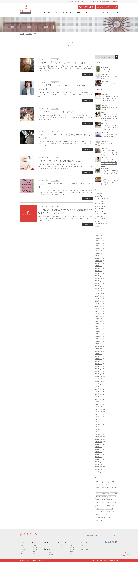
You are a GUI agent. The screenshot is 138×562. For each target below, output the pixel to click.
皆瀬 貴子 (98, 206)
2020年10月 (98, 321)
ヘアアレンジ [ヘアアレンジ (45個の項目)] (100, 502)
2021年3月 (98, 308)
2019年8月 (98, 356)
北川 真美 (98, 218)
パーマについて (100, 223)
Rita (22, 553)
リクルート (85, 2)
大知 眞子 (98, 196)
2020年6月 (98, 331)
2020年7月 (98, 328)
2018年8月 (98, 386)
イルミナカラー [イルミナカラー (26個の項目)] (101, 496)
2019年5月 (98, 364)
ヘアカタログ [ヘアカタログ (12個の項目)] (111, 502)
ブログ (84, 547)
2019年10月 (98, 351)
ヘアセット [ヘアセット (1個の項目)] (99, 508)
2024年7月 (98, 258)
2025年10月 (98, 238)
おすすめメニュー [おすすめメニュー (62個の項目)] (102, 485)
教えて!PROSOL (100, 221)
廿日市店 (29, 34)
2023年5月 (98, 271)
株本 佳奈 (98, 208)
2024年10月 (98, 253)
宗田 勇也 (98, 211)
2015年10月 (98, 469)
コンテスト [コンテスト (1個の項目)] (112, 496)
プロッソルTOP (74, 2)
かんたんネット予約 (107, 7)
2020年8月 (98, 326)
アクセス (115, 2)
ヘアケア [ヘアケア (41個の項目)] (99, 505)
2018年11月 (98, 379)
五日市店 (23, 547)
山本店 (22, 545)
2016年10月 (98, 442)
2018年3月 (98, 399)
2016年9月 (98, 444)
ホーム (22, 34)
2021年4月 (98, 306)
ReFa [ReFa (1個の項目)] (98, 482)
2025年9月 (98, 241)
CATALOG (48, 549)
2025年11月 (98, 235)
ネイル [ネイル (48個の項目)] (110, 499)
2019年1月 (98, 374)
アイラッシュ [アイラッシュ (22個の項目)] (100, 490)
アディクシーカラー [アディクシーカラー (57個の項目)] (102, 493)
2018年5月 (98, 394)
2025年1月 (98, 248)
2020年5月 (98, 334)
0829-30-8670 (86, 7)
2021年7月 (98, 298)
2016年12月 (98, 437)
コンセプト (48, 545)
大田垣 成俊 (99, 216)
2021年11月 (98, 291)
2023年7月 (98, 266)
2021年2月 (98, 311)
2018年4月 (98, 396)
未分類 (97, 226)
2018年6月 (98, 391)
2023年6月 (98, 268)
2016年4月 (98, 454)
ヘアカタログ (48, 552)
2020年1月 (98, 344)
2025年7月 (98, 246)
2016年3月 (98, 457)
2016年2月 (98, 459)
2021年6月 (98, 301)
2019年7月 (98, 359)
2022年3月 (98, 281)
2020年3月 (98, 339)
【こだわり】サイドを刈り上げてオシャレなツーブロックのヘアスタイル (109, 127)
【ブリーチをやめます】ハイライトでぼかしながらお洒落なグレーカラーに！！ (109, 153)
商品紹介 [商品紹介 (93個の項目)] (110, 511)
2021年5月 (98, 303)
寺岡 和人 (98, 201)
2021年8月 (98, 296)
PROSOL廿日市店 (100, 198)
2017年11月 (98, 409)
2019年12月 (98, 346)
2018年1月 (98, 404)
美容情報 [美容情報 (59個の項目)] (111, 517)
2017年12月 (98, 406)
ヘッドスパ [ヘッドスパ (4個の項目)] (109, 508)
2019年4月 (98, 366)
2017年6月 (98, 421)
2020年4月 (98, 336)
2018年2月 (98, 401)
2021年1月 (98, 313)
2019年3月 (98, 369)
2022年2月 (98, 283)
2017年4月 (98, 427)
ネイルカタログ (49, 554)
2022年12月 (98, 278)
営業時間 (106, 2)
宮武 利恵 (98, 203)
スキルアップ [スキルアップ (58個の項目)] (100, 499)
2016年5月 (98, 452)
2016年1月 (98, 462)
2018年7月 (98, 389)
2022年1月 (98, 286)
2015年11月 (98, 467)
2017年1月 (98, 434)
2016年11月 (98, 439)
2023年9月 (98, 263)
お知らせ (84, 545)
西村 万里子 (99, 213)
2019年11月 (98, 349)
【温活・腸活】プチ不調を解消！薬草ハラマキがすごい (109, 136)
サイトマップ (95, 2)
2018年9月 (98, 384)
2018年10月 (98, 381)
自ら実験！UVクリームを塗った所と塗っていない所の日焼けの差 (109, 182)
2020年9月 (98, 323)
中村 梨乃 (98, 193)
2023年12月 (98, 261)
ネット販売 (85, 549)
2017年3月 (98, 429)
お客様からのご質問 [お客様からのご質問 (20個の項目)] (102, 487)
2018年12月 (98, 376)
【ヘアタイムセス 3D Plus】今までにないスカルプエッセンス (109, 173)
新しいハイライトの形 (108, 83)
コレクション (60, 545)
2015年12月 (98, 464)
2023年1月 (98, 276)
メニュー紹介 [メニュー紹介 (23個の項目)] (100, 511)
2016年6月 (98, 449)
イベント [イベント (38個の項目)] (113, 493)
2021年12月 (98, 288)
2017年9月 (98, 414)
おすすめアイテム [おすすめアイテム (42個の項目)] (108, 482)
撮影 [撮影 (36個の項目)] (98, 514)
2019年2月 (98, 371)
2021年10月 (98, 293)
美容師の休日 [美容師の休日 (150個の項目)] (101, 517)
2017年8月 (98, 416)
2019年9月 (98, 354)
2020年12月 (98, 316)
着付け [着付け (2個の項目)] (104, 514)
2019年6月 (98, 361)
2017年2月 (98, 432)
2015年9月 (98, 472)
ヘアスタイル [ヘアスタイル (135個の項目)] (109, 505)
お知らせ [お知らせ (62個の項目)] (113, 487)
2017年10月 (98, 411)
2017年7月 (98, 419)
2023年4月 (98, 273)
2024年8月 (98, 256)
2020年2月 (98, 341)
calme (22, 551)
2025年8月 (98, 243)
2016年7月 (98, 447)
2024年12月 (98, 251)
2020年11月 (98, 318)
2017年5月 (98, 424)
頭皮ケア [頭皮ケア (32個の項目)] (99, 520)
